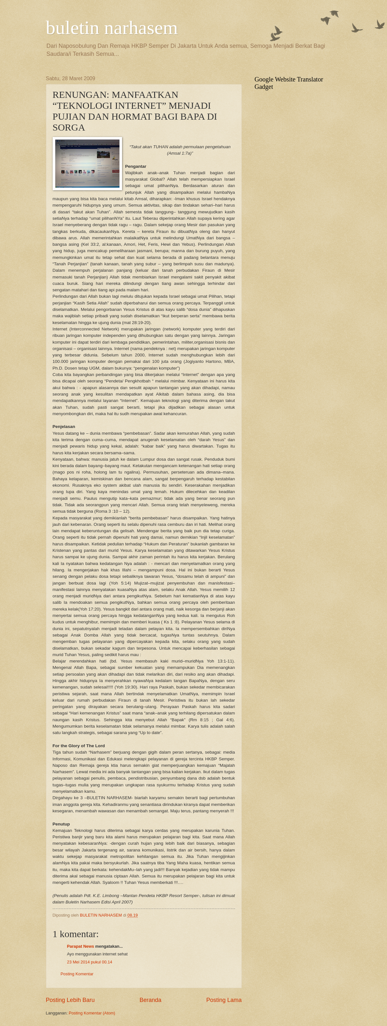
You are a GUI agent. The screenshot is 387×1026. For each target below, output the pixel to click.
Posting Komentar (77, 973)
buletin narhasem (112, 27)
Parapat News (80, 946)
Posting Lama (224, 1000)
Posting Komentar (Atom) (92, 1013)
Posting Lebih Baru (70, 1000)
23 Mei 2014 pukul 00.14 (89, 962)
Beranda (150, 1000)
